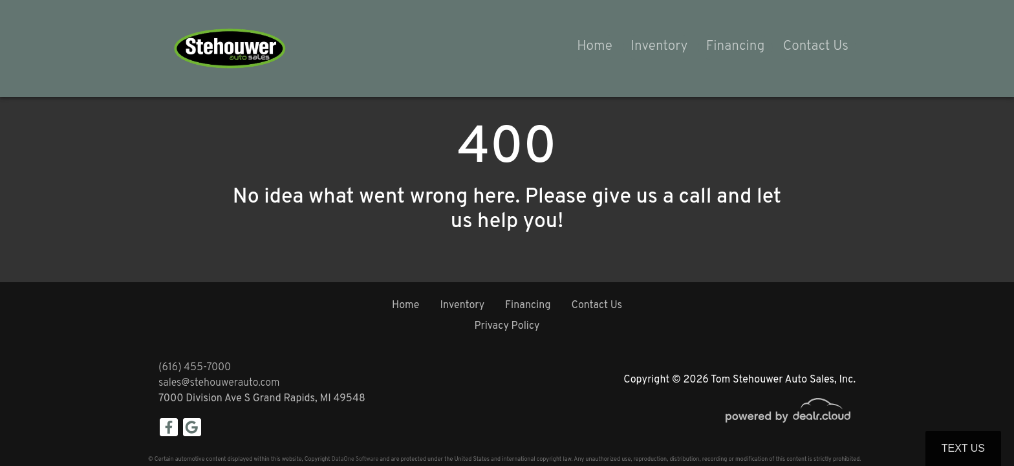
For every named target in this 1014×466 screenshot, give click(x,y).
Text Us (963, 448)
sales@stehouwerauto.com (219, 383)
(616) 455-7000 (194, 367)
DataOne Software (355, 459)
